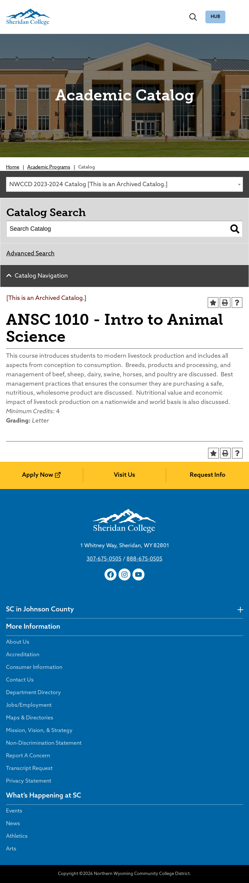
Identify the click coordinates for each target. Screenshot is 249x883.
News (13, 823)
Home (12, 167)
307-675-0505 (104, 559)
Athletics (17, 836)
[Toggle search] (193, 17)
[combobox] (124, 184)
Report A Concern (28, 756)
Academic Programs (48, 167)
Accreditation (22, 655)
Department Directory (33, 692)
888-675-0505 (144, 559)
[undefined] (240, 610)
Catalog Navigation (41, 276)
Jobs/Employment (29, 705)
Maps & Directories (29, 718)
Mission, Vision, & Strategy (39, 730)
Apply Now (37, 475)
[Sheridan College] (28, 17)
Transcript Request (29, 768)
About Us (17, 642)
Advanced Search (30, 254)
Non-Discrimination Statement (44, 743)
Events (14, 811)
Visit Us (124, 475)
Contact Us (20, 680)
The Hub (215, 17)
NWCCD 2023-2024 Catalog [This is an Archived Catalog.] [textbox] (88, 185)
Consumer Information (34, 667)
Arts (11, 849)
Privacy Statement (28, 781)
